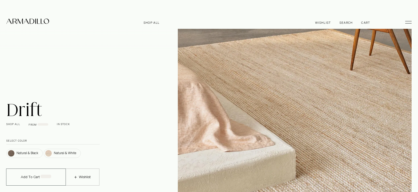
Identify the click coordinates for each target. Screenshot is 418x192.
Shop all (152, 22)
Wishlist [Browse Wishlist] (323, 22)
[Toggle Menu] (406, 22)
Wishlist (82, 180)
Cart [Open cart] (365, 22)
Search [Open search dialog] (346, 22)
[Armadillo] (27, 22)
